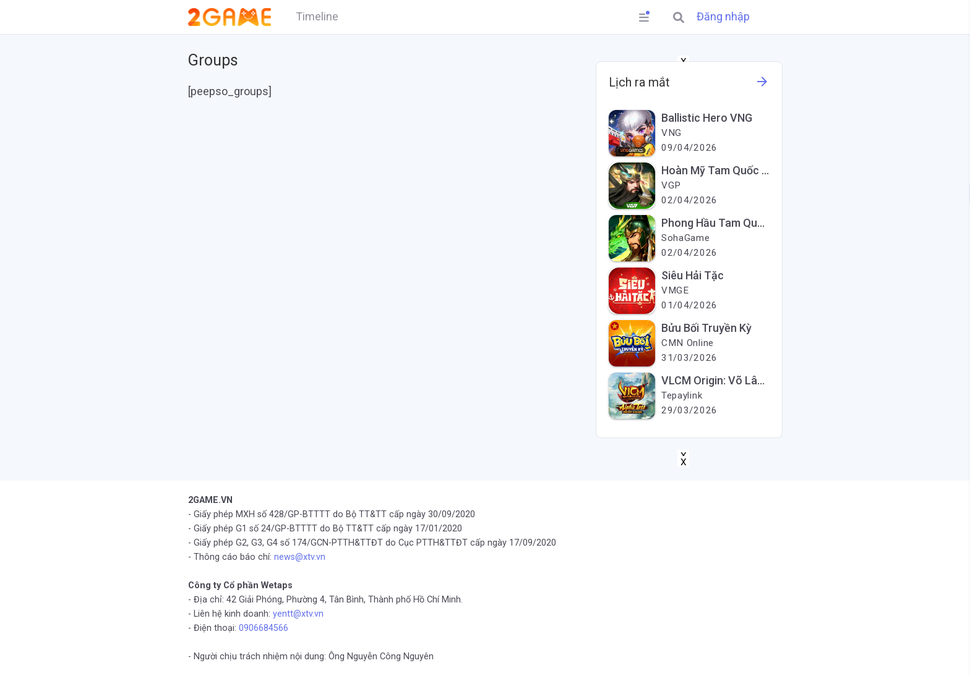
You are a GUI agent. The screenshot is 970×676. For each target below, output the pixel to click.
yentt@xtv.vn (298, 614)
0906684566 (263, 628)
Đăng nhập (723, 17)
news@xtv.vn (299, 557)
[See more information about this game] (762, 84)
